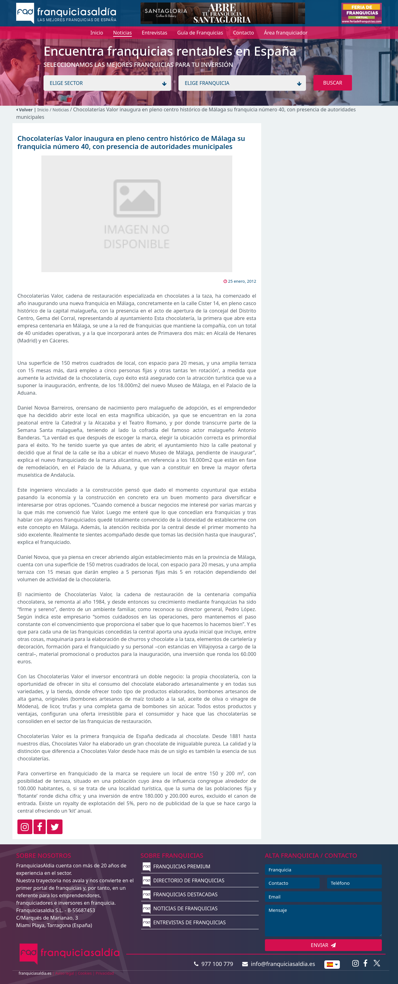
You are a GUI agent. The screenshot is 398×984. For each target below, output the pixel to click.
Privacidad (105, 973)
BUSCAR (332, 82)
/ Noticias (60, 110)
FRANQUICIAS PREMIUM (177, 866)
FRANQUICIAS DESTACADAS (180, 894)
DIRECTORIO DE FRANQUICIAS (183, 880)
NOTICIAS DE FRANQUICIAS (180, 908)
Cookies (85, 973)
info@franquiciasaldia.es (278, 964)
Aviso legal (64, 973)
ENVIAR (323, 945)
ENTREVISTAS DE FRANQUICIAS (184, 922)
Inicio (43, 110)
